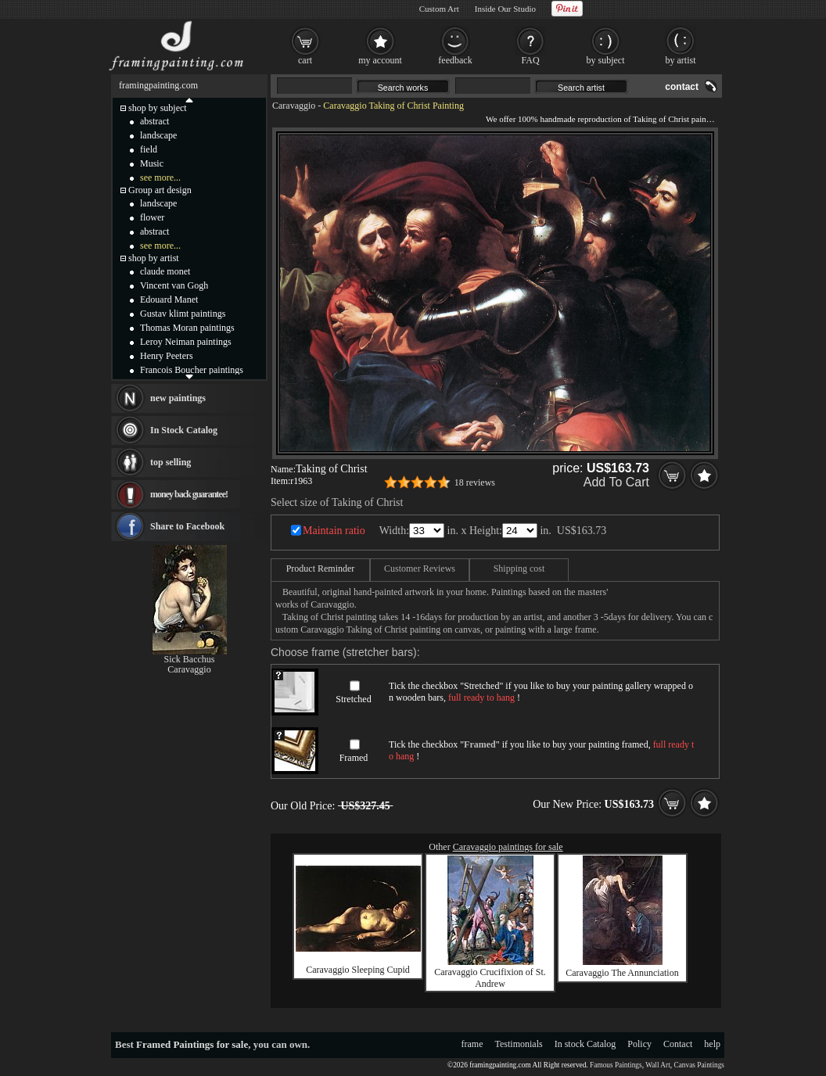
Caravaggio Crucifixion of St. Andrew (490, 978)
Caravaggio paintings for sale (508, 846)
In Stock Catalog (183, 430)
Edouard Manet (169, 299)
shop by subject (157, 107)
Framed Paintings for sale (192, 1044)
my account (380, 60)
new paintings (178, 398)
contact (682, 86)
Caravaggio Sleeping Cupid (358, 969)
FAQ (530, 60)
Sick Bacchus (189, 659)
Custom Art (439, 8)
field (148, 149)
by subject (606, 60)
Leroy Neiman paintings (186, 341)
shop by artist (153, 258)
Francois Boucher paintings (191, 369)
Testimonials (519, 1043)
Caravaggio (293, 105)
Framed (353, 757)
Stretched (353, 699)
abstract (154, 121)
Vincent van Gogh (174, 285)
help (712, 1043)
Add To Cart (616, 482)
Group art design (160, 190)
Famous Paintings (616, 1065)
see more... (160, 177)
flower (152, 217)
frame (472, 1043)
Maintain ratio (334, 530)
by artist (681, 60)
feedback (455, 60)
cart (305, 60)
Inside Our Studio (505, 8)
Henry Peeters (166, 355)
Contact (677, 1043)
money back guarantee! (189, 494)
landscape (158, 135)
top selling (170, 462)
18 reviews (474, 482)
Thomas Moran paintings (187, 327)
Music (151, 163)
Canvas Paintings (698, 1065)
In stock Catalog (585, 1043)
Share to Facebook (187, 526)
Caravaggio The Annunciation (622, 972)
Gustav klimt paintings (182, 313)
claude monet (165, 271)
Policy (639, 1043)
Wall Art (657, 1065)
